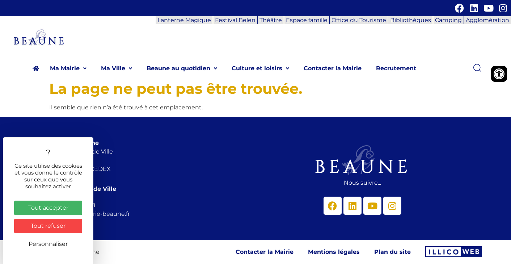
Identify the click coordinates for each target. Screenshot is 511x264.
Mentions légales (334, 251)
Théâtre (270, 20)
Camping (448, 20)
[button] (68, 68)
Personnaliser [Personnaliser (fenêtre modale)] (48, 243)
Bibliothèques (410, 20)
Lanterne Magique (184, 20)
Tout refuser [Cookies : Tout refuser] (48, 225)
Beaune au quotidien (182, 68)
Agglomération (487, 20)
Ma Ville (116, 68)
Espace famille (307, 20)
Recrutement (396, 68)
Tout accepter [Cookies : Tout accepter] (48, 207)
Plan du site (392, 251)
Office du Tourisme (358, 20)
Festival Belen (235, 20)
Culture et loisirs (260, 68)
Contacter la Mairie (333, 68)
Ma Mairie (68, 68)
